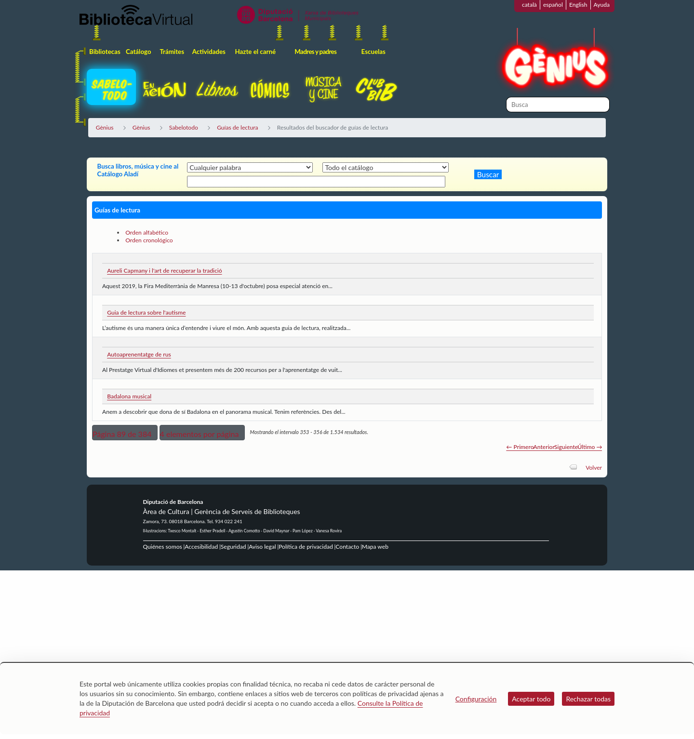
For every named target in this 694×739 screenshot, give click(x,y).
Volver (594, 467)
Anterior (544, 446)
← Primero (520, 446)
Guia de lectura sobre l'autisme (146, 312)
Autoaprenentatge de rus (139, 354)
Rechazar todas (588, 699)
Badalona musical (129, 396)
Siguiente (566, 446)
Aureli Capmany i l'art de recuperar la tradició (164, 270)
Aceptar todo (531, 699)
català (529, 4)
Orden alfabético (146, 232)
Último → (589, 446)
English (578, 4)
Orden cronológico (149, 240)
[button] (125, 432)
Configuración (476, 699)
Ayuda (602, 4)
